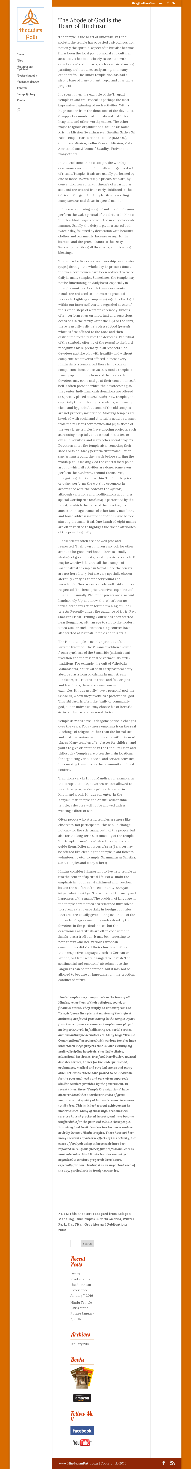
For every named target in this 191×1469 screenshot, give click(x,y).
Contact (21, 100)
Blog (20, 60)
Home (20, 54)
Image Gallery (26, 94)
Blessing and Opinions (25, 68)
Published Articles (28, 82)
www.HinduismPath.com (78, 1463)
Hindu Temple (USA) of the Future (81, 1307)
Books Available (27, 75)
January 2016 (80, 1344)
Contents (22, 88)
